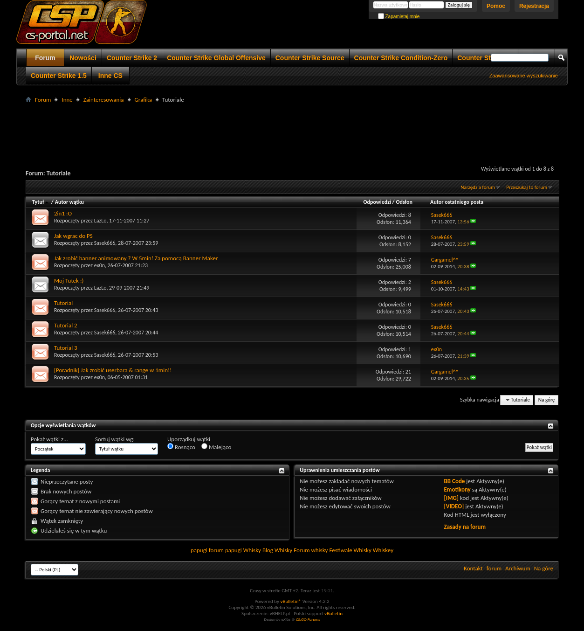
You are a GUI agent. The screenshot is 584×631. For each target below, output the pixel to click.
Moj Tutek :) (68, 280)
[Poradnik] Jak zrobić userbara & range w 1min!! (113, 370)
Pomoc (496, 6)
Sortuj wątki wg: (115, 439)
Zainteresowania (103, 99)
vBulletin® (290, 601)
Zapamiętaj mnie (399, 16)
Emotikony (457, 489)
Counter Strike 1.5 (59, 75)
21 (408, 371)
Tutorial (63, 302)
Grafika (143, 99)
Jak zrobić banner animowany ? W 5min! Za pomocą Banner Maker (136, 258)
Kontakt (473, 568)
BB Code (454, 481)
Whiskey (383, 550)
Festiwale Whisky (350, 550)
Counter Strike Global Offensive (216, 58)
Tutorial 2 (65, 325)
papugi (199, 550)
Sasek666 (105, 243)
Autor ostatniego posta (456, 202)
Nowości (82, 58)
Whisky (252, 550)
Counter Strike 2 (132, 58)
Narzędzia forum (477, 187)
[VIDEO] (454, 506)
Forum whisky (311, 550)
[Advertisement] (292, 126)
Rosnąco (181, 447)
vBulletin (333, 613)
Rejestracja (534, 6)
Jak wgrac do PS (73, 235)
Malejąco (216, 447)
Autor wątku (69, 202)
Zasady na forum (465, 526)
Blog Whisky (277, 550)
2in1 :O (63, 213)
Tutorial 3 (65, 347)
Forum (45, 58)
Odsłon (404, 202)
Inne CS (110, 75)
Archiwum (517, 568)
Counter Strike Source (309, 58)
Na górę (546, 400)
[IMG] (451, 497)
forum (494, 568)
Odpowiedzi (377, 202)
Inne (67, 99)
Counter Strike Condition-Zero (401, 58)
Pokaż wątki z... (49, 439)
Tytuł (41, 202)
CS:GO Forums (308, 619)
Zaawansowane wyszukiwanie (523, 75)
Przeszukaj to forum (526, 187)
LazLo (100, 220)
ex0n (99, 265)
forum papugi (225, 550)
